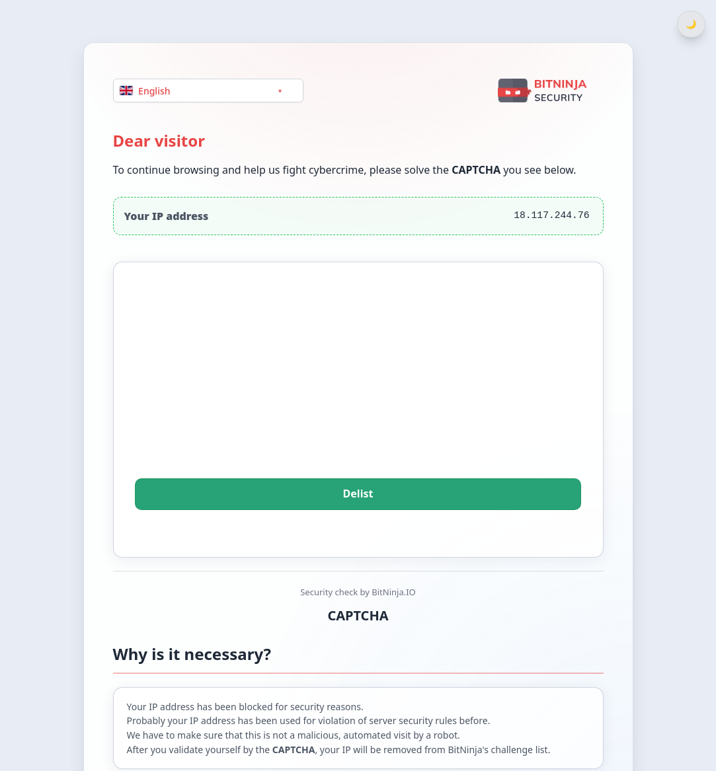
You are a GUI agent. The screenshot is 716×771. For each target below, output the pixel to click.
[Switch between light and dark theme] (691, 24)
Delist (358, 494)
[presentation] (358, 388)
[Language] (208, 90)
